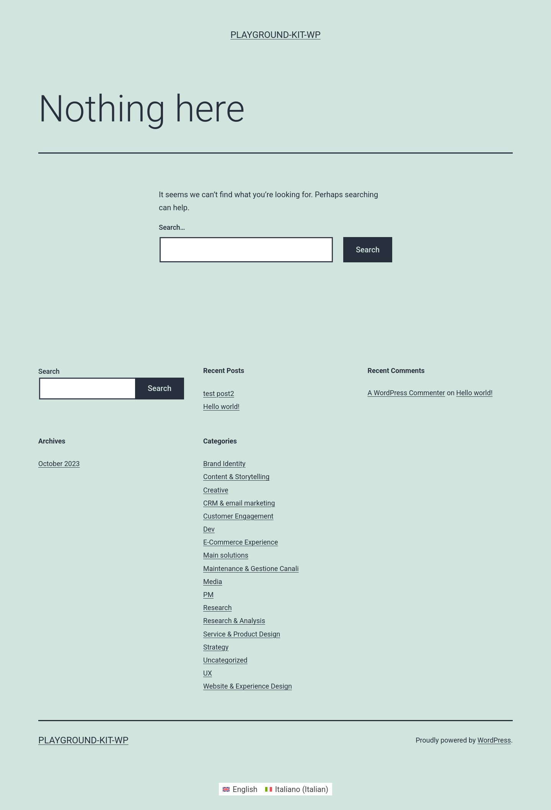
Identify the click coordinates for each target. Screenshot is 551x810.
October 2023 (59, 464)
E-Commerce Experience (240, 542)
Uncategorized (225, 660)
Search (49, 371)
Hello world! (221, 407)
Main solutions (225, 555)
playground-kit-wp (275, 34)
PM (208, 595)
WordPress (494, 740)
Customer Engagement (238, 516)
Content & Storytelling (236, 477)
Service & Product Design (241, 634)
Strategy (215, 647)
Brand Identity (224, 464)
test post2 (218, 393)
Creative (215, 490)
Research (217, 608)
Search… (172, 227)
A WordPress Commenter (406, 393)
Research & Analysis (234, 621)
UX (207, 673)
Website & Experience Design (247, 686)
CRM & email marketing (239, 503)
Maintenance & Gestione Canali (251, 569)
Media (212, 582)
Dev (209, 529)
